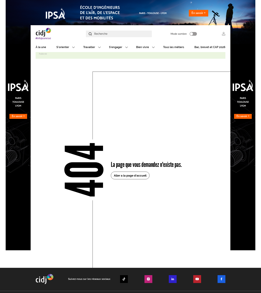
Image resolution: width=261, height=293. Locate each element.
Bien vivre (142, 47)
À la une (41, 47)
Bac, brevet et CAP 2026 (209, 47)
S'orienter (62, 47)
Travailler (89, 47)
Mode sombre (179, 33)
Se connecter (223, 34)
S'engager (115, 47)
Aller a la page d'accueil (130, 175)
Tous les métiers (173, 47)
